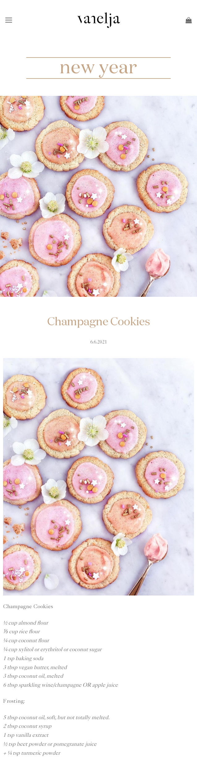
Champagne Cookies (98, 322)
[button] (9, 20)
